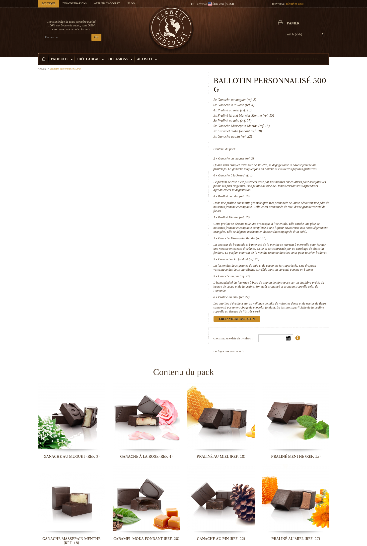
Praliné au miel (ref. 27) (233, 297)
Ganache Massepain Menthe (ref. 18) (242, 238)
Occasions (120, 60)
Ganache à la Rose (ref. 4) (235, 175)
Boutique (48, 3)
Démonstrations (75, 3)
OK (96, 37)
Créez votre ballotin (297, 60)
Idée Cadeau (90, 60)
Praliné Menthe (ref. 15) (234, 217)
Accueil (42, 68)
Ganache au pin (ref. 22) (234, 276)
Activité (147, 60)
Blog (131, 3)
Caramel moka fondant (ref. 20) (238, 259)
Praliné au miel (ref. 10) (233, 196)
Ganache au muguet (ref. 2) (236, 158)
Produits (62, 60)
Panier (293, 24)
